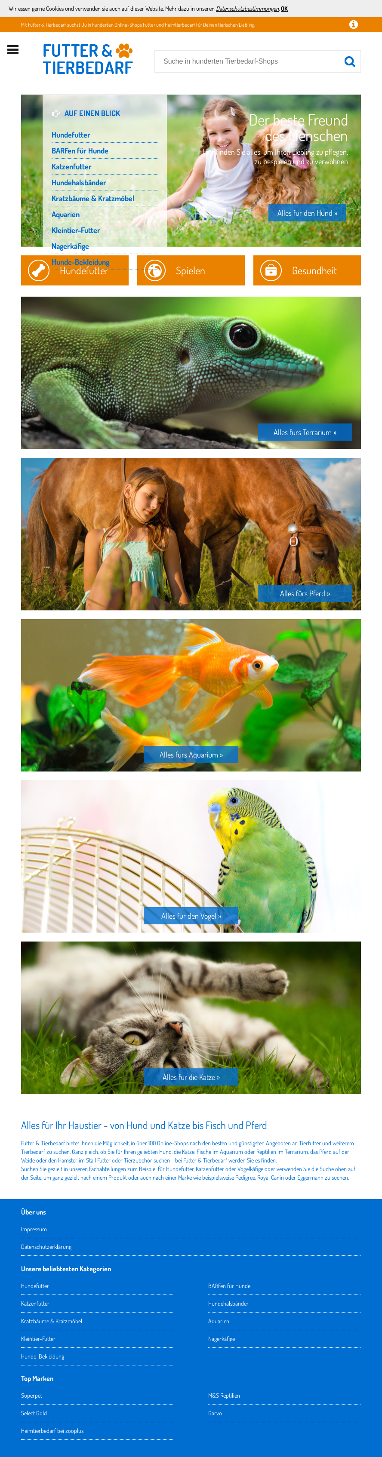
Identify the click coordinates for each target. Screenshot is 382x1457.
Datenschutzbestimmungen (247, 8)
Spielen (190, 270)
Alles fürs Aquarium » (191, 754)
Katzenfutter (72, 166)
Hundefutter (71, 134)
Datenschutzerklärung (46, 1246)
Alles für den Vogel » (191, 915)
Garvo (215, 1413)
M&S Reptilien (224, 1395)
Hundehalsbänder (79, 182)
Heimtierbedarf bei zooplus (52, 1430)
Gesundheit (314, 270)
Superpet (31, 1395)
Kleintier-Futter (76, 230)
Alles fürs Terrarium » (305, 432)
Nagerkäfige (70, 246)
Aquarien (66, 214)
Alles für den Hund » (307, 213)
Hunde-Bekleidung (80, 262)
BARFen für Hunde (80, 150)
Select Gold (34, 1413)
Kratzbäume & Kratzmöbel (93, 198)
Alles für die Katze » (191, 1077)
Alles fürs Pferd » (305, 593)
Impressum (34, 1229)
